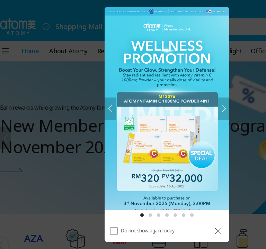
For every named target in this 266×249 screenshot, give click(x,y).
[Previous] (110, 109)
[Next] (223, 109)
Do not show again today (148, 230)
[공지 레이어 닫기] (218, 231)
